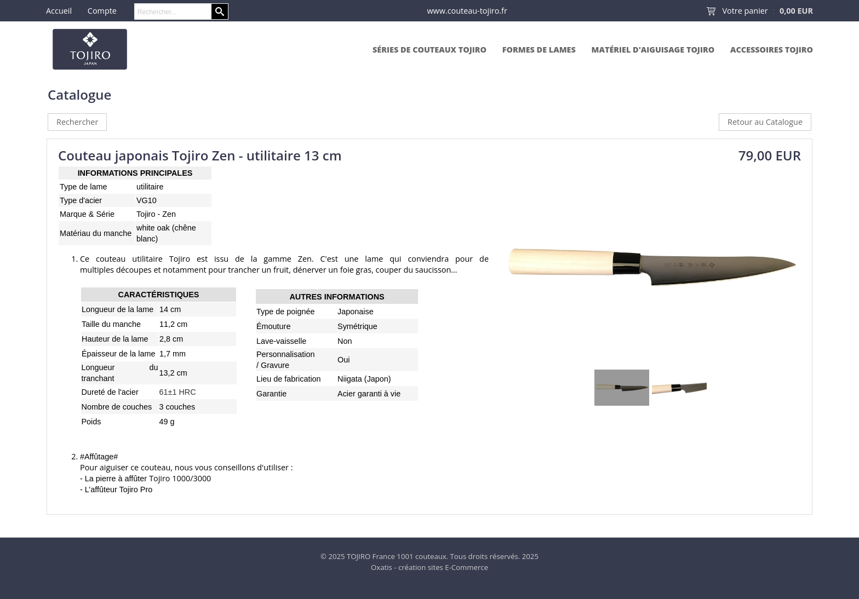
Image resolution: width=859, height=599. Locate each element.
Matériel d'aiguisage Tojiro (653, 49)
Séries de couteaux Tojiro (429, 49)
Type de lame (83, 186)
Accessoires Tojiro (771, 49)
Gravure (275, 365)
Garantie (271, 393)
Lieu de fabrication (288, 379)
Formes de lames (539, 49)
